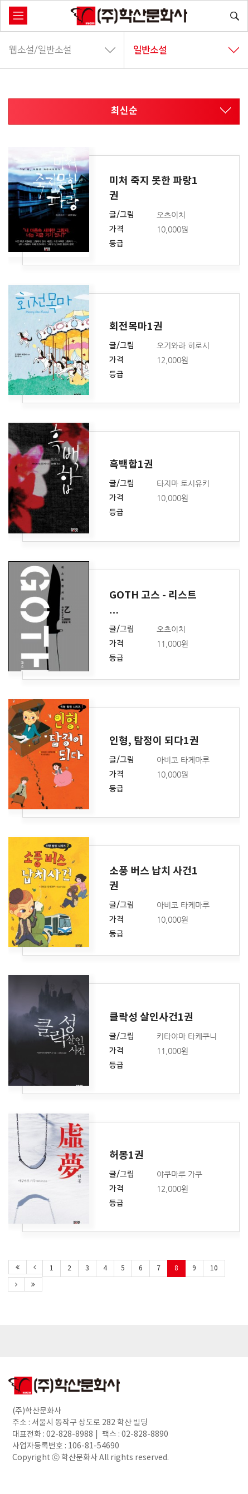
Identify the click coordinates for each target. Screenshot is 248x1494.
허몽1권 (126, 1155)
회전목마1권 (136, 326)
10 (214, 1268)
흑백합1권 (131, 464)
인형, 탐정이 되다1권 (154, 741)
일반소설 (186, 50)
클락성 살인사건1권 (151, 1017)
